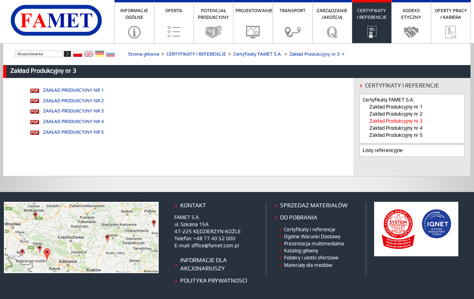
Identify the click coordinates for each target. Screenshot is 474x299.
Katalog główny (301, 251)
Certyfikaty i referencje (309, 229)
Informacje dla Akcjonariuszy (203, 264)
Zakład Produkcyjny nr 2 (396, 114)
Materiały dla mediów (308, 265)
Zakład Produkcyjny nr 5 (396, 135)
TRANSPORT (292, 10)
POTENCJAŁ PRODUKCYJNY (213, 14)
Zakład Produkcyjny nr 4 (396, 128)
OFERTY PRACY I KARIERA (451, 14)
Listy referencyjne (383, 150)
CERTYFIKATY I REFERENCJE (372, 14)
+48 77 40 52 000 (214, 238)
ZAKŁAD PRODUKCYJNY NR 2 (73, 100)
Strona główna (143, 54)
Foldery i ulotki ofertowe (311, 258)
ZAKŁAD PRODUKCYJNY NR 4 (73, 121)
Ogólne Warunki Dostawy (312, 236)
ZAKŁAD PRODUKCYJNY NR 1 (73, 90)
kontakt (193, 206)
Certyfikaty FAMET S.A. (257, 54)
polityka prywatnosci (213, 281)
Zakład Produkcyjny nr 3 (314, 54)
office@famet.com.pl (215, 245)
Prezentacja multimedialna (314, 243)
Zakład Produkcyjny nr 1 (396, 107)
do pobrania (298, 218)
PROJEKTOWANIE (254, 10)
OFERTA (173, 10)
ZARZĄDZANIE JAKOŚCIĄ (332, 14)
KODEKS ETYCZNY (411, 14)
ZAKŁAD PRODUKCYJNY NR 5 (73, 132)
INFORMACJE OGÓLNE (134, 14)
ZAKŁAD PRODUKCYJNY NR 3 (73, 111)
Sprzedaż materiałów (314, 206)
